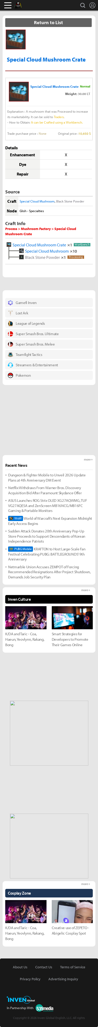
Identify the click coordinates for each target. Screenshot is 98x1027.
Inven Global (38, 5)
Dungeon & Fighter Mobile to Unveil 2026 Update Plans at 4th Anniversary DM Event (46, 477)
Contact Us (43, 967)
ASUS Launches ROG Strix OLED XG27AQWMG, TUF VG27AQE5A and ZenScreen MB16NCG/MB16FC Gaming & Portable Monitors (47, 505)
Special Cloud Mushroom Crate (39, 244)
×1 (69, 244)
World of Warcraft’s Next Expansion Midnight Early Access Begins (50, 521)
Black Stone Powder (70, 201)
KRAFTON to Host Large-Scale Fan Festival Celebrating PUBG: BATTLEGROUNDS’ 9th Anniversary (46, 554)
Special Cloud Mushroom (37, 201)
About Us (20, 967)
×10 (73, 250)
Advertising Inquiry (63, 979)
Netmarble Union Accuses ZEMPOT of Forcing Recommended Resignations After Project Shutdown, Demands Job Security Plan (49, 571)
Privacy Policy (30, 979)
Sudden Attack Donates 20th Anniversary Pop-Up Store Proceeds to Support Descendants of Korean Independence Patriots (46, 536)
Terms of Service (72, 967)
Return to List (48, 22)
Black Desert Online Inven (23, 5)
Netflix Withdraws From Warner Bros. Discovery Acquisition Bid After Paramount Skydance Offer (45, 490)
